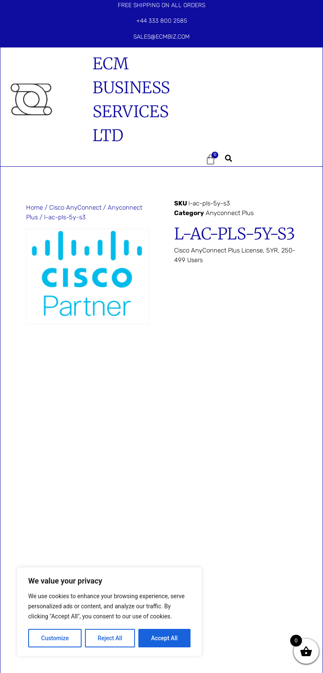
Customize (55, 638)
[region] (109, 612)
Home (34, 207)
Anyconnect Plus (230, 213)
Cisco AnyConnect (75, 207)
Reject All (110, 638)
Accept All (164, 638)
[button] (184, 160)
